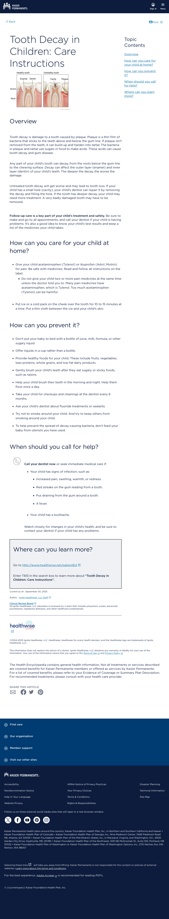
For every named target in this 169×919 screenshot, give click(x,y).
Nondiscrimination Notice (19, 790)
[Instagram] (46, 820)
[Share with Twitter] (31, 692)
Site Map (145, 797)
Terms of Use (91, 653)
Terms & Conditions (78, 797)
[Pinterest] (36, 820)
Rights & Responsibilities (81, 803)
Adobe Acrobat (46, 875)
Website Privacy (13, 803)
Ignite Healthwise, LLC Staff (35, 597)
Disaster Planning (150, 784)
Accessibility (11, 784)
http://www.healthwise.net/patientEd (51, 565)
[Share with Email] (13, 692)
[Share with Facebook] (22, 692)
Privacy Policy (114, 653)
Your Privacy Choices (79, 790)
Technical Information (152, 790)
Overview (131, 54)
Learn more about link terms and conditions (41, 868)
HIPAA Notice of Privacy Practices (86, 784)
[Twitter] (7, 820)
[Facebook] (17, 820)
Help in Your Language (17, 797)
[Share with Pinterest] (40, 692)
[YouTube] (26, 820)
